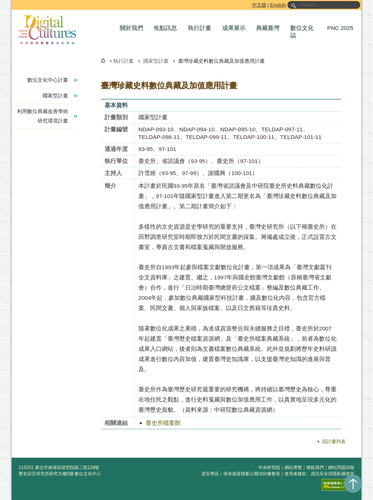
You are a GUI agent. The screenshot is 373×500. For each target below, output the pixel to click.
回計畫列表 (334, 441)
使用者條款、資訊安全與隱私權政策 (319, 473)
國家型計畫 (156, 61)
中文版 (259, 5)
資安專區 (210, 473)
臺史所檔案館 (163, 423)
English (278, 5)
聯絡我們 (315, 467)
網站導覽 (293, 467)
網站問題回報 (341, 467)
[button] (133, 28)
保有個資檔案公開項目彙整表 (251, 473)
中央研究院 (269, 467)
